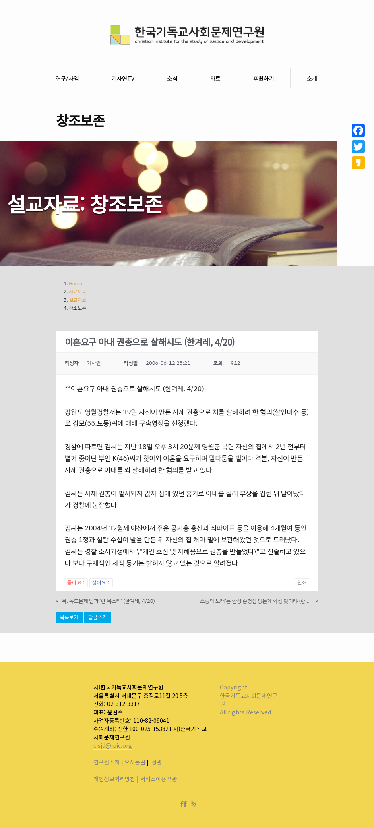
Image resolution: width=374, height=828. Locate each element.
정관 (156, 762)
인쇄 (302, 582)
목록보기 (69, 617)
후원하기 (263, 78)
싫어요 (101, 582)
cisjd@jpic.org (112, 745)
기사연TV (123, 78)
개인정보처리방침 (114, 779)
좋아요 (76, 582)
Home (75, 283)
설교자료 (77, 300)
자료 (215, 78)
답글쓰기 (97, 617)
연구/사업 (67, 78)
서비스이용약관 (158, 779)
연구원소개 (106, 762)
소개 (312, 78)
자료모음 (77, 291)
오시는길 (134, 762)
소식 (172, 78)
